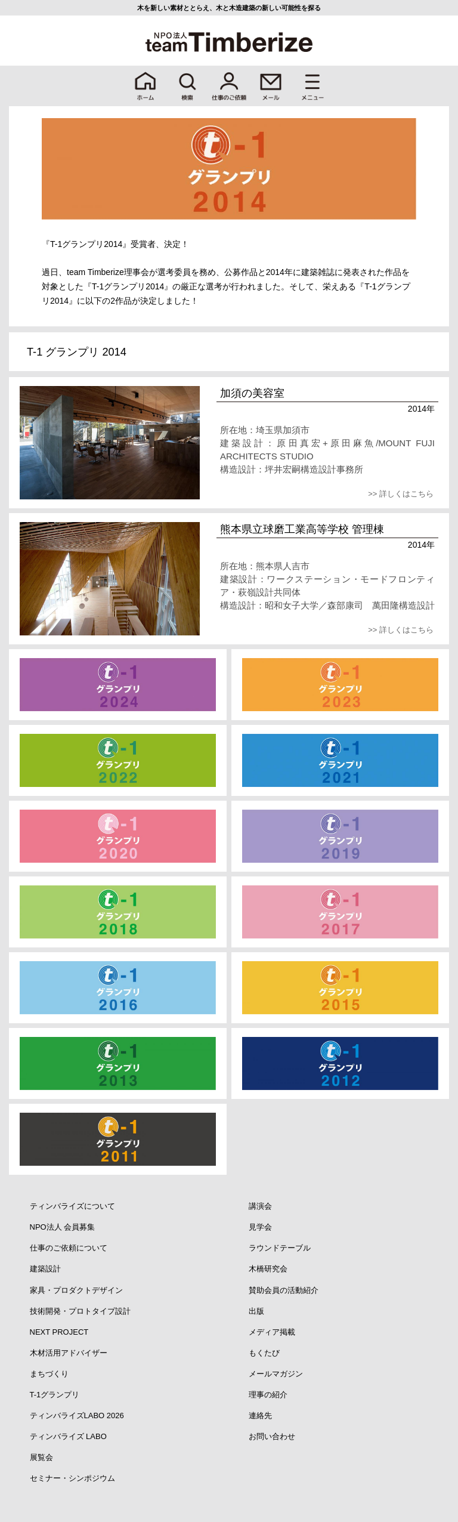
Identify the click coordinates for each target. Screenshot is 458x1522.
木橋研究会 (268, 1268)
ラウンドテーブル (280, 1247)
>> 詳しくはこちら (401, 493)
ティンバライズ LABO (68, 1436)
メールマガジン (276, 1373)
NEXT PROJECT (59, 1331)
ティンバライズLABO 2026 (77, 1415)
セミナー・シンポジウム (72, 1478)
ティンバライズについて (72, 1206)
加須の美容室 (252, 393)
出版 (256, 1311)
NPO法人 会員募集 (62, 1226)
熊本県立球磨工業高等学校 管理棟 (302, 529)
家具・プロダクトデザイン (76, 1290)
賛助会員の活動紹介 (283, 1290)
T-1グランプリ (55, 1394)
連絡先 (260, 1415)
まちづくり (49, 1373)
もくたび (264, 1352)
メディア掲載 (272, 1331)
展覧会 (41, 1457)
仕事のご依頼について (68, 1247)
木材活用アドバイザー (68, 1352)
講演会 (260, 1206)
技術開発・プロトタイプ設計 (80, 1311)
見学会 (260, 1226)
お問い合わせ (272, 1436)
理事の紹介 (268, 1394)
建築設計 (45, 1268)
